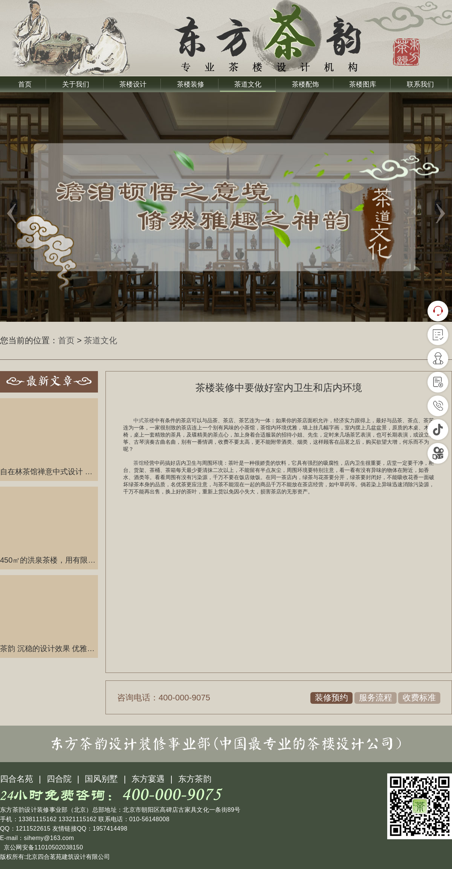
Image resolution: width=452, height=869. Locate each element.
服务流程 (375, 697)
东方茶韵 (194, 779)
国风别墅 (101, 779)
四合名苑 (16, 779)
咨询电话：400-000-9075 (163, 697)
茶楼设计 (133, 84)
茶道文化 (247, 84)
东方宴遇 (148, 779)
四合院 (59, 779)
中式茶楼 (143, 420)
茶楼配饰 (305, 84)
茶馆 (138, 463)
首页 (25, 84)
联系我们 (420, 84)
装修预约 (331, 697)
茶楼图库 (362, 84)
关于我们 (75, 84)
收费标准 (419, 697)
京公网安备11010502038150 (42, 847)
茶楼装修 (190, 84)
